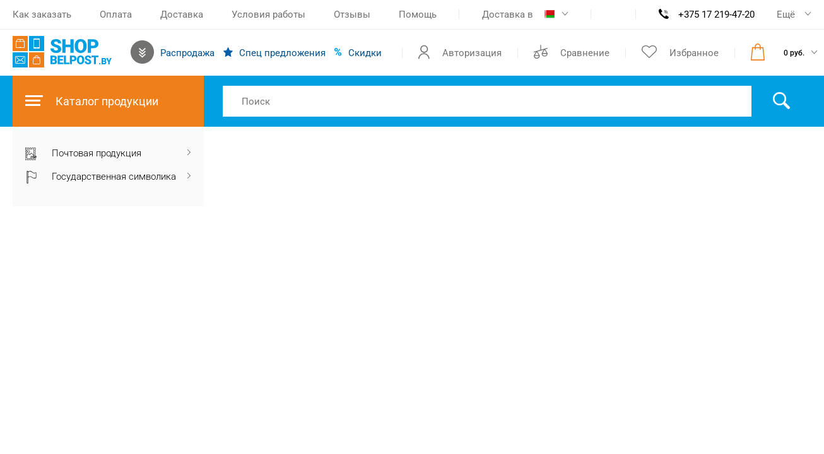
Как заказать (42, 14)
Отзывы (352, 14)
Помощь (418, 14)
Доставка (181, 14)
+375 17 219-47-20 (716, 14)
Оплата (116, 14)
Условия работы (268, 14)
